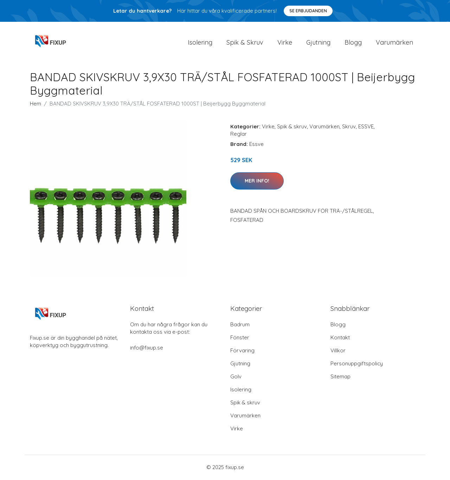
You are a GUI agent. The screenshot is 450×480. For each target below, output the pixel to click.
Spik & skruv (292, 127)
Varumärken (394, 43)
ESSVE (366, 127)
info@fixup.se (146, 348)
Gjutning (318, 43)
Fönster (239, 338)
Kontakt (340, 338)
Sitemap (340, 377)
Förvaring (242, 351)
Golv (236, 377)
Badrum (240, 325)
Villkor (338, 351)
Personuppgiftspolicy (356, 364)
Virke (284, 43)
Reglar (238, 134)
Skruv (349, 127)
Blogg (353, 43)
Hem (35, 104)
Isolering (200, 43)
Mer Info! (257, 181)
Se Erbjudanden (308, 10)
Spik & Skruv (244, 43)
